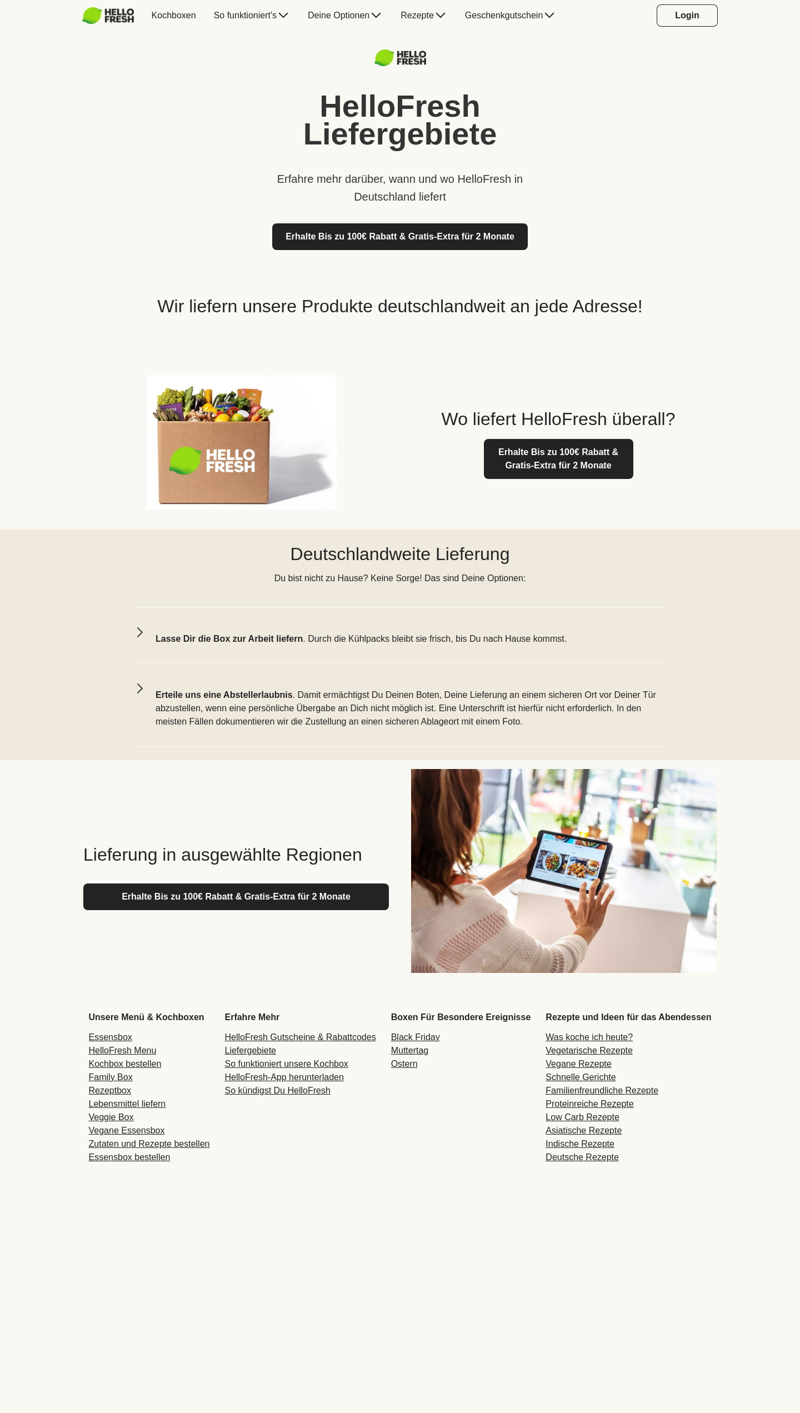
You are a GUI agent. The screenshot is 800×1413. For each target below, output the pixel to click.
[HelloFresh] (108, 15)
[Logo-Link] (400, 63)
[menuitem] (112, 15)
